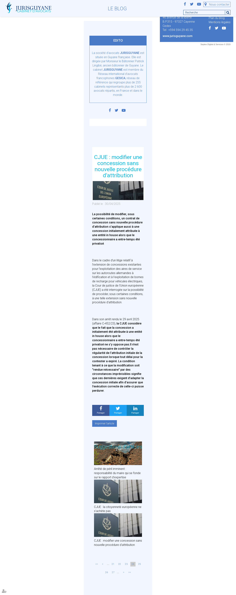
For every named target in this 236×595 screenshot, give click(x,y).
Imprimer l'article (104, 423)
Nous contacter (219, 4)
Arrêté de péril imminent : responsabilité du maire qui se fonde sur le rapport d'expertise (117, 473)
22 (119, 564)
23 (126, 564)
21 (113, 564)
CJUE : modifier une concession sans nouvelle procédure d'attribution (118, 543)
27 (113, 572)
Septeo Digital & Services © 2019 (215, 44)
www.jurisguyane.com (177, 36)
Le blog (117, 9)
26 (106, 572)
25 (139, 564)
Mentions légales (219, 22)
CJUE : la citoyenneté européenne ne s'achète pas (117, 509)
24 (133, 564)
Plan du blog (217, 18)
